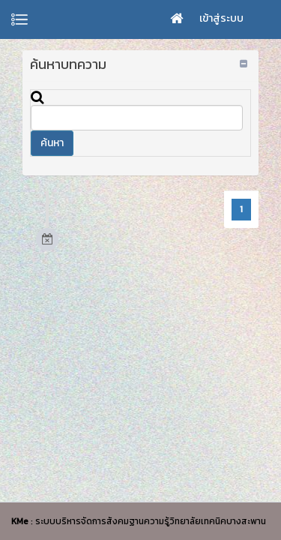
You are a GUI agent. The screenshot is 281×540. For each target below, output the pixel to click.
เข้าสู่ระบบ (221, 18)
